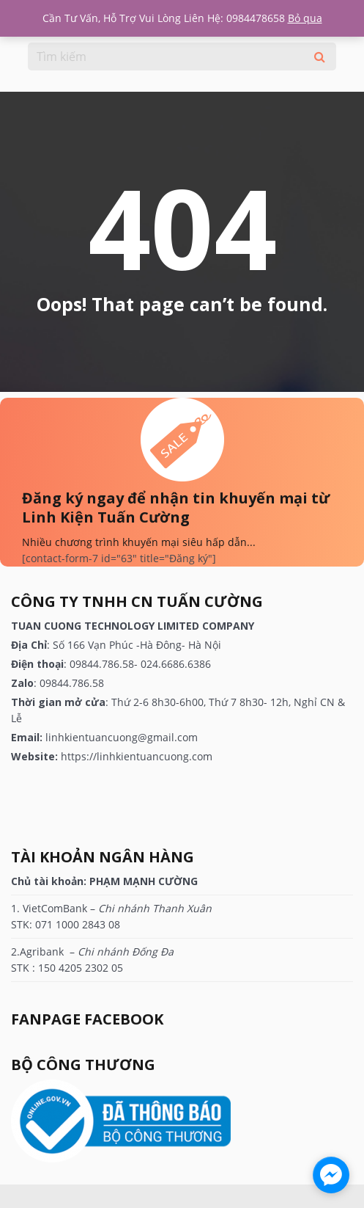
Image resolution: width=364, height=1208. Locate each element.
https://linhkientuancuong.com (136, 756)
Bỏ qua (305, 18)
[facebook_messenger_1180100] (331, 1175)
